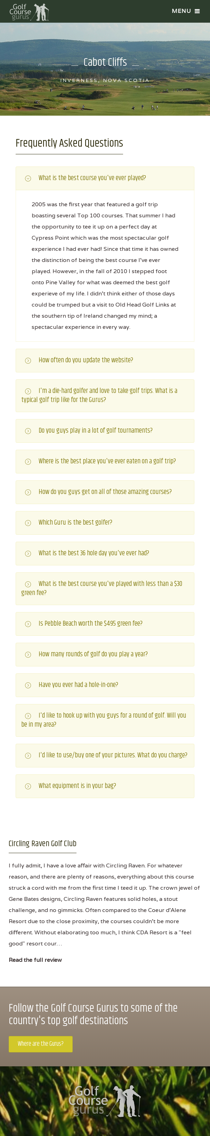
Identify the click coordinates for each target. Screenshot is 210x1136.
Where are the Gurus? (41, 1044)
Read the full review (35, 960)
